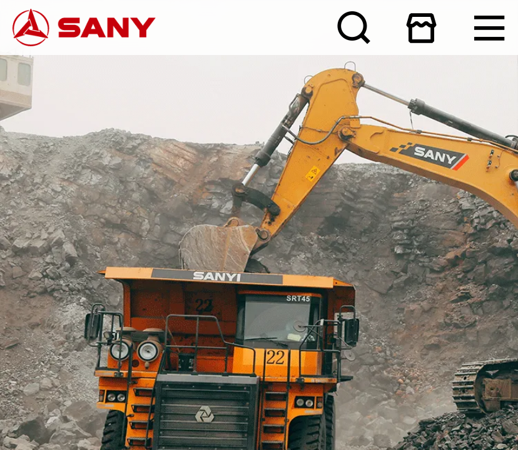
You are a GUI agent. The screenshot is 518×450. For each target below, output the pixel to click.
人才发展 (2, 53)
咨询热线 (258, 61)
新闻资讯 (2, 45)
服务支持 (2, 50)
